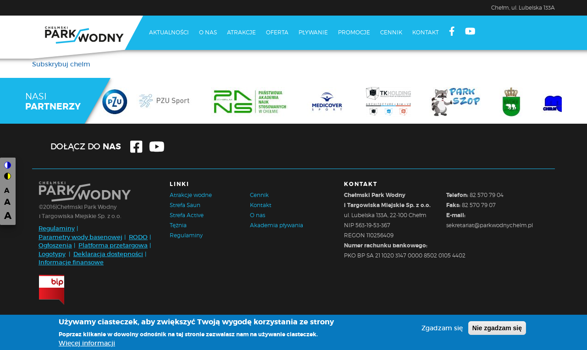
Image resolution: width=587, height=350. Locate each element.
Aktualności (169, 32)
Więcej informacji (87, 343)
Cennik (391, 32)
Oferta (277, 32)
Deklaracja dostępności (108, 254)
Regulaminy (57, 228)
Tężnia (178, 225)
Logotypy (52, 254)
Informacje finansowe (71, 262)
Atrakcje (241, 32)
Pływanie (313, 32)
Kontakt (425, 32)
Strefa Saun (185, 205)
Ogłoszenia (55, 245)
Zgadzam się (442, 328)
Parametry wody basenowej (80, 237)
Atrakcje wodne (191, 194)
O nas (208, 32)
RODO (138, 237)
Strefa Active (187, 215)
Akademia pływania (276, 225)
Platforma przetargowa (113, 245)
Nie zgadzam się (497, 328)
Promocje (354, 32)
